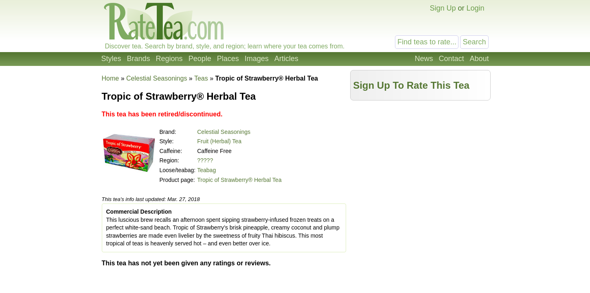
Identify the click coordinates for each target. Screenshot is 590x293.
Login (475, 8)
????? (205, 160)
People (200, 59)
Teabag (206, 170)
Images (257, 59)
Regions (169, 59)
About (479, 59)
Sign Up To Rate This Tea (411, 85)
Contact (451, 59)
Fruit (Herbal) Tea (219, 141)
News (424, 59)
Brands (138, 59)
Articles (286, 59)
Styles (111, 59)
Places (228, 59)
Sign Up (443, 8)
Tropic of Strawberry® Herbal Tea (239, 180)
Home (110, 78)
